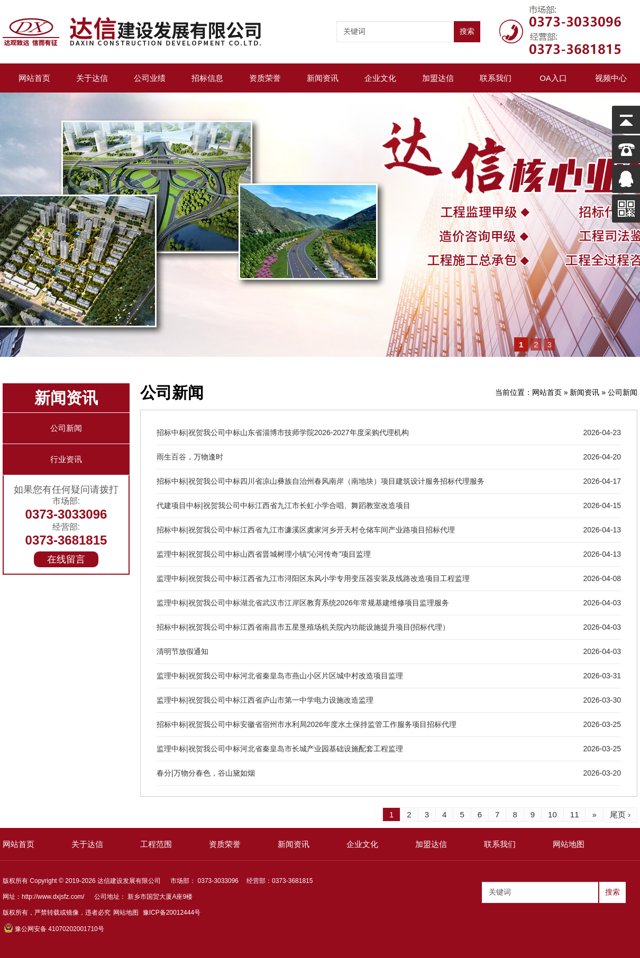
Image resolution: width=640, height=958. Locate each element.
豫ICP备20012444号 (171, 912)
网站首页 (34, 77)
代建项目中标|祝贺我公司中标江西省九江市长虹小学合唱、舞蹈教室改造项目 (283, 505)
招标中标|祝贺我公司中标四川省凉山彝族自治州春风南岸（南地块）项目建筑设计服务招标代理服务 (320, 481)
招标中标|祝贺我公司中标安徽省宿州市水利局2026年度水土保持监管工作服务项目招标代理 (306, 724)
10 (552, 814)
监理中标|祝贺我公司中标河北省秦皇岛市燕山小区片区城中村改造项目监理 (280, 675)
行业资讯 (66, 459)
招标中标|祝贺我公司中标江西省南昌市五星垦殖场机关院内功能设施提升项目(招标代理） (303, 627)
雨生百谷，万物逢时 (190, 457)
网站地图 (568, 844)
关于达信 (92, 77)
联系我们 (495, 77)
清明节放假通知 (182, 651)
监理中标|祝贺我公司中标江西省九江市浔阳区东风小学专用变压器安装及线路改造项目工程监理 (313, 578)
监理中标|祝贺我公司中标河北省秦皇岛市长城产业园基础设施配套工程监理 (280, 748)
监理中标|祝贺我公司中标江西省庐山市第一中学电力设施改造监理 (265, 700)
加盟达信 (438, 77)
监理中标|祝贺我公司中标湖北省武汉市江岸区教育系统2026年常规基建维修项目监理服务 (303, 602)
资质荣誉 (265, 77)
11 (574, 814)
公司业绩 (150, 77)
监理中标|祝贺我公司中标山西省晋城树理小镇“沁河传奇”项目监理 (264, 554)
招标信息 (207, 77)
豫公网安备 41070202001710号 (54, 929)
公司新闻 (66, 427)
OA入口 (553, 77)
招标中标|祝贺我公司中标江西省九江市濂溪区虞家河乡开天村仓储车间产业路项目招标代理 (306, 530)
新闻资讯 (323, 77)
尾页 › (620, 814)
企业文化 (380, 77)
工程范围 (156, 844)
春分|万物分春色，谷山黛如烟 (206, 773)
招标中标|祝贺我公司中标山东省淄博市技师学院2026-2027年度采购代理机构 (283, 432)
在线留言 (66, 559)
